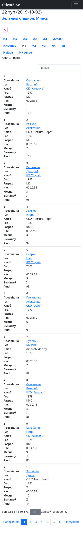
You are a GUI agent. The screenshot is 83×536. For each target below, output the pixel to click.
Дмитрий (32, 171)
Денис (30, 475)
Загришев (32, 471)
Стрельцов (33, 80)
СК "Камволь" (35, 88)
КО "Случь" (33, 175)
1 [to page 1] (24, 522)
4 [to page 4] (42, 522)
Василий (32, 84)
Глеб (29, 258)
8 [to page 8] (60, 522)
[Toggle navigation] (76, 4)
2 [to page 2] (30, 522)
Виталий (32, 388)
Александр (33, 128)
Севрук (30, 254)
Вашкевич (33, 167)
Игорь (30, 215)
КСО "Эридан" (35, 392)
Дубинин (32, 341)
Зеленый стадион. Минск (25, 18)
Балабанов (33, 428)
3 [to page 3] (36, 522)
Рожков (31, 124)
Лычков (31, 211)
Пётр (29, 432)
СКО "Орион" (34, 305)
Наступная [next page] (72, 522)
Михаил (31, 345)
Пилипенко (33, 297)
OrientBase (11, 4)
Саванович (33, 384)
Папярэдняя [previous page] (11, 522)
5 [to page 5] (47, 522)
